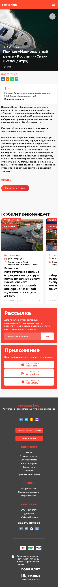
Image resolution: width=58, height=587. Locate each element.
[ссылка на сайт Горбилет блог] (29, 406)
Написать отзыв (15, 188)
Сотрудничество (29, 460)
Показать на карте (14, 99)
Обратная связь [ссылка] (29, 496)
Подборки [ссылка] (29, 470)
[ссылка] (12, 4)
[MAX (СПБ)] (37, 420)
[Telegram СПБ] (26, 420)
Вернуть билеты (29, 438)
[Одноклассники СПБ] (31, 420)
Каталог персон (29, 463)
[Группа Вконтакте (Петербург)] (21, 420)
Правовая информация (29, 474)
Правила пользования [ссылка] (29, 492)
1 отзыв (15, 47)
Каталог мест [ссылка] (29, 467)
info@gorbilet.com (29, 517)
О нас (29, 452)
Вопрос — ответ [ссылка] (29, 488)
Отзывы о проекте (29, 456)
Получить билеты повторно (29, 430)
